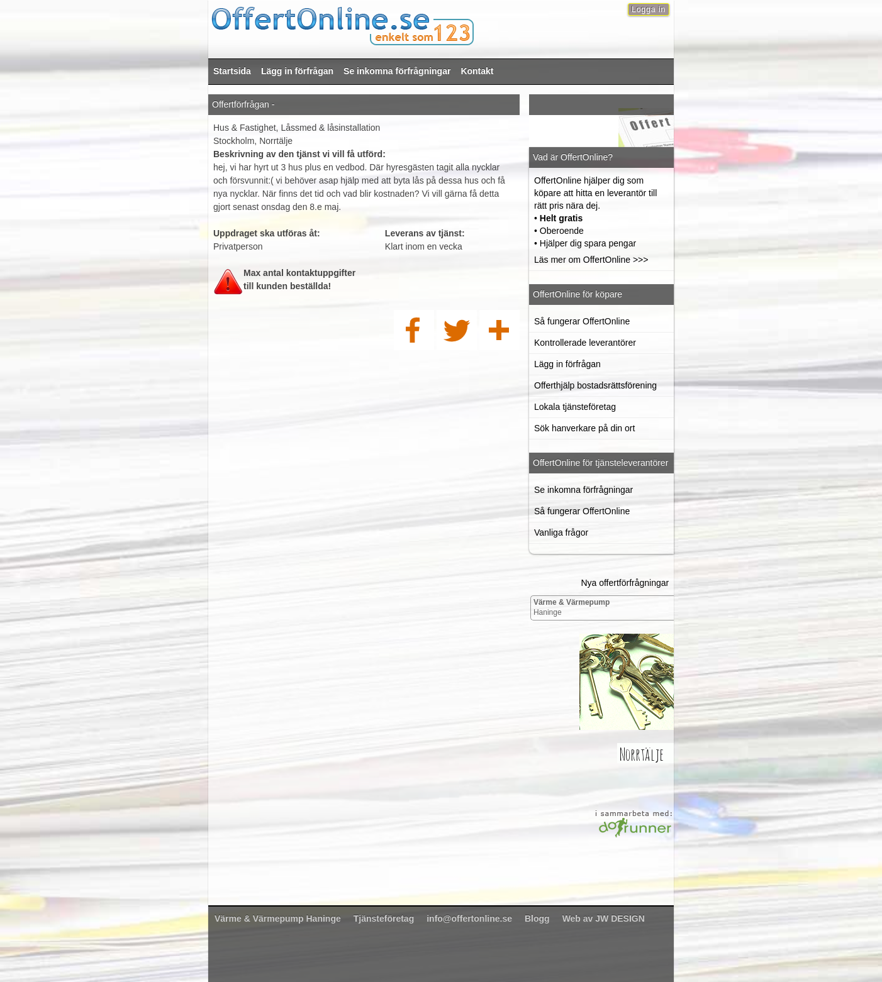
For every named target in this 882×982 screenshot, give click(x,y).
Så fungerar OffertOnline (582, 321)
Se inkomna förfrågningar (396, 71)
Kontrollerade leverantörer (585, 343)
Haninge (571, 607)
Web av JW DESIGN (603, 918)
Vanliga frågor (561, 532)
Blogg (537, 918)
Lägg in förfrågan (297, 71)
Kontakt (477, 71)
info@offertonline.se (469, 918)
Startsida (232, 71)
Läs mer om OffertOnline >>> (591, 260)
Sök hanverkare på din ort (584, 428)
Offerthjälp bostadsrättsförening (595, 385)
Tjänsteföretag (384, 918)
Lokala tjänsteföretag (575, 407)
